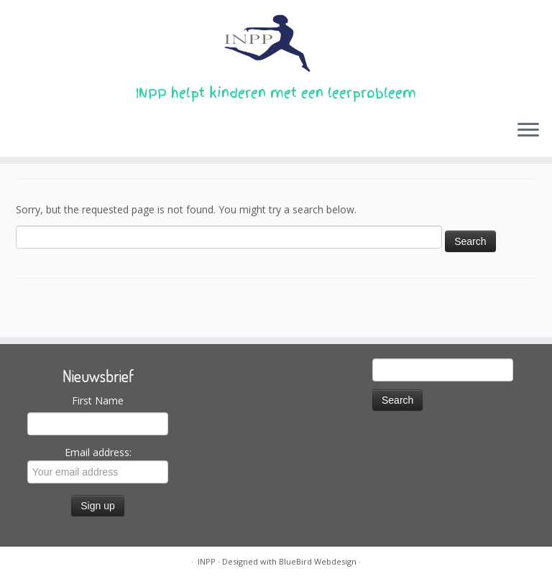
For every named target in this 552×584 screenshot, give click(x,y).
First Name (98, 400)
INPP (207, 561)
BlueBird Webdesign (317, 561)
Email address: (97, 464)
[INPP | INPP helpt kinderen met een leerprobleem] (276, 43)
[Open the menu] (528, 131)
